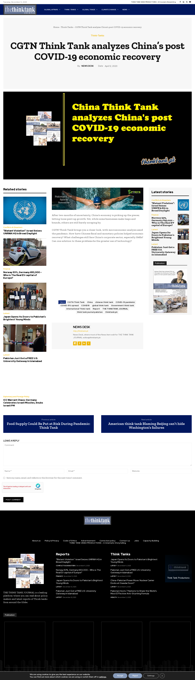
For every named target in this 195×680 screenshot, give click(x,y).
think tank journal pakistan (90, 312)
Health (114, 597)
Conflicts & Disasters (12, 227)
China (90, 302)
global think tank (100, 305)
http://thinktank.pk (80, 331)
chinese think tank (104, 302)
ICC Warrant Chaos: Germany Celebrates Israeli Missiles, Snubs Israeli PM (23, 402)
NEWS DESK (87, 66)
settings (102, 677)
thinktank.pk (111, 312)
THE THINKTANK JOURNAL (115, 309)
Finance (6, 269)
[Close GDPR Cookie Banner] (162, 675)
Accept (120, 675)
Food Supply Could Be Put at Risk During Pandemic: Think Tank (48, 426)
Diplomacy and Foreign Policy (16, 396)
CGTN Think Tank (75, 302)
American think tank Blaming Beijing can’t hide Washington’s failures (146, 426)
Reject (135, 675)
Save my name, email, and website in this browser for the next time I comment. (44, 478)
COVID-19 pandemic (125, 302)
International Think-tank (78, 309)
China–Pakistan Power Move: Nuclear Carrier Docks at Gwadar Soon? (132, 581)
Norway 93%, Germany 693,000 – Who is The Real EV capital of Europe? (22, 275)
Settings (151, 675)
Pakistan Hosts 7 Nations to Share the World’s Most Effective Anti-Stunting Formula (134, 592)
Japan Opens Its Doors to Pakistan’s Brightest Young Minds (24, 318)
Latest (6, 313)
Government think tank (122, 305)
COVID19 (85, 305)
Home (56, 27)
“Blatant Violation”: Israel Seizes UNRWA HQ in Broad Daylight (22, 232)
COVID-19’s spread (70, 305)
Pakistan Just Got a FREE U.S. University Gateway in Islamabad (22, 359)
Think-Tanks (67, 27)
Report (96, 309)
